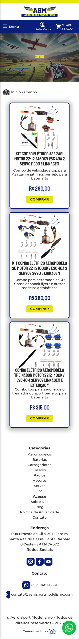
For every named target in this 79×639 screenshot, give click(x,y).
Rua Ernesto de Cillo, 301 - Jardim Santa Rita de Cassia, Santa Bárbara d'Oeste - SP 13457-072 (39, 539)
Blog (39, 507)
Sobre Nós (39, 502)
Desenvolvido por (39, 631)
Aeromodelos (39, 454)
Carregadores (39, 465)
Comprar (39, 199)
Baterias (39, 460)
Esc (40, 491)
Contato (39, 517)
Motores (39, 481)
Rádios (39, 475)
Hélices (39, 470)
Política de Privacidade (39, 512)
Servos (39, 486)
